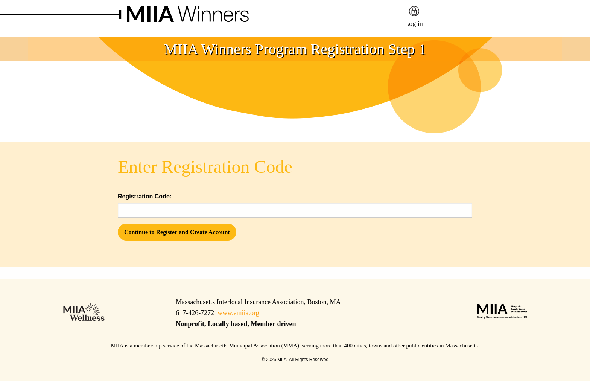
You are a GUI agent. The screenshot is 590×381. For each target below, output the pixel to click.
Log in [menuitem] (414, 23)
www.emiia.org (238, 313)
